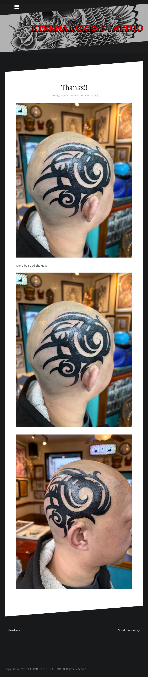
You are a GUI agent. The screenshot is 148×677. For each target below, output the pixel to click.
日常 (96, 95)
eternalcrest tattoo (80, 95)
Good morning (129, 630)
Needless (14, 630)
